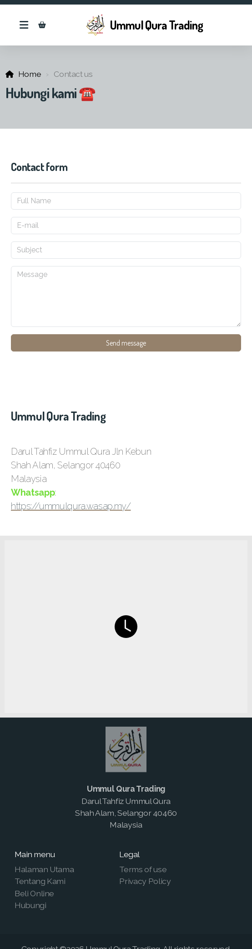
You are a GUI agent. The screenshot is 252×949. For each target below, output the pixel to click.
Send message (126, 342)
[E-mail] (126, 225)
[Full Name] (126, 201)
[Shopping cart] (42, 25)
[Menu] (24, 25)
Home (29, 74)
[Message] (126, 296)
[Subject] (126, 250)
